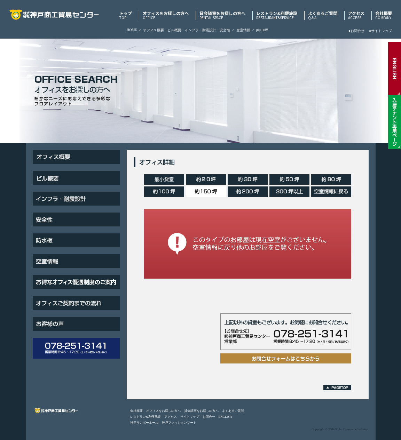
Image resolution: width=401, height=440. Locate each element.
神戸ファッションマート (179, 422)
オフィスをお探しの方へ (166, 15)
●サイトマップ (380, 31)
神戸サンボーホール (144, 422)
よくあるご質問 (322, 15)
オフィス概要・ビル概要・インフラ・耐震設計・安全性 (186, 30)
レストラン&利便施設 (276, 15)
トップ (125, 15)
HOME (132, 30)
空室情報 (243, 30)
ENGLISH (225, 416)
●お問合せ (356, 31)
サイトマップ (189, 416)
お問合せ (209, 416)
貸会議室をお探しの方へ (222, 15)
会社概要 (383, 15)
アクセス (356, 15)
